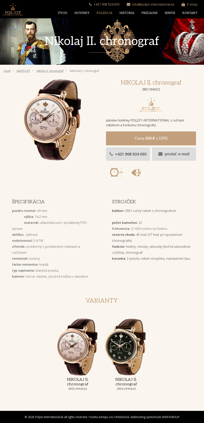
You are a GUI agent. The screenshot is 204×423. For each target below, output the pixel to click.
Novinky (82, 13)
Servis (170, 13)
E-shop (192, 4)
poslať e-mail (173, 154)
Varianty (101, 301)
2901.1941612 (77, 389)
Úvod (62, 13)
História (127, 13)
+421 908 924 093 (107, 4)
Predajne (149, 13)
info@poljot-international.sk (153, 4)
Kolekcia (104, 13)
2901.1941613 (126, 389)
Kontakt (189, 13)
